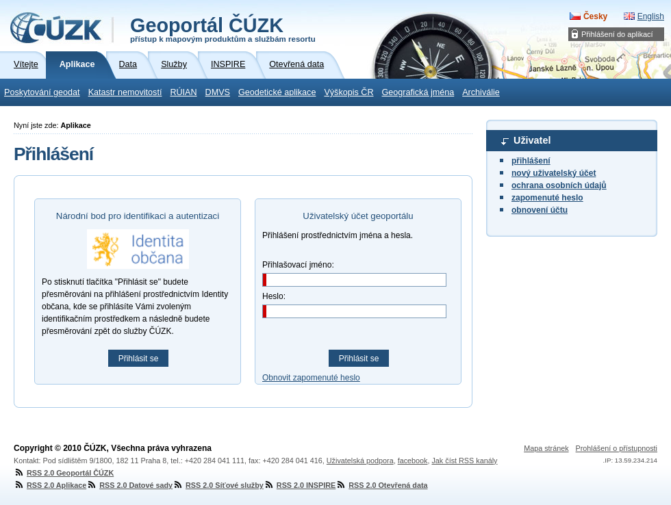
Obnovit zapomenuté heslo (311, 378)
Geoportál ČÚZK (223, 28)
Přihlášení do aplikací (617, 34)
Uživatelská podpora (360, 460)
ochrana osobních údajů (559, 185)
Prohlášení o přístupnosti (616, 448)
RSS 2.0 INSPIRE (300, 485)
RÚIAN (183, 92)
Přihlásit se (138, 358)
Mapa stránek (546, 448)
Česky (595, 16)
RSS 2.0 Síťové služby (218, 485)
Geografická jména (418, 92)
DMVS (217, 92)
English (650, 16)
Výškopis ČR (348, 92)
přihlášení (530, 161)
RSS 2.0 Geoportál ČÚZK (64, 473)
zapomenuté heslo (547, 198)
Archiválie (481, 92)
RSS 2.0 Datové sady (129, 485)
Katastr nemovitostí (125, 92)
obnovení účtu (539, 210)
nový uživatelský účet (553, 173)
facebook (413, 460)
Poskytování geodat (42, 92)
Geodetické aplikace (277, 92)
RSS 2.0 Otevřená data (381, 485)
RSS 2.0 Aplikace (50, 485)
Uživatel (532, 140)
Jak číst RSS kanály (464, 460)
